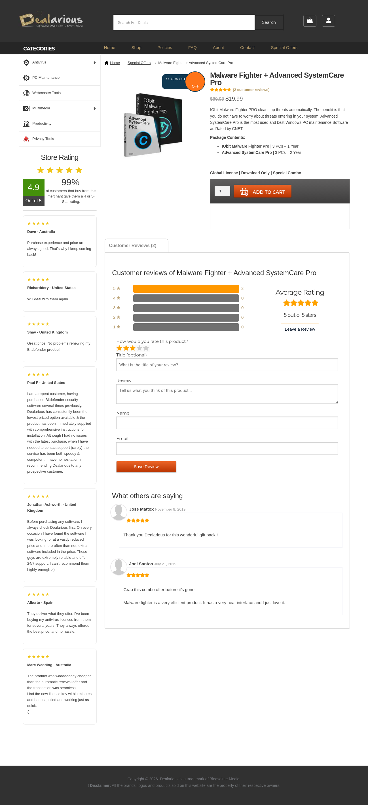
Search (269, 22)
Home (109, 47)
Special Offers (284, 47)
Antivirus (59, 63)
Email (123, 438)
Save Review (146, 466)
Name (123, 413)
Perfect (146, 348)
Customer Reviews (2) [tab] (132, 245)
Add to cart (262, 192)
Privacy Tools (38, 139)
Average (133, 348)
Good (140, 348)
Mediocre (126, 348)
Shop (136, 47)
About (218, 47)
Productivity (37, 124)
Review (124, 380)
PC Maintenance (41, 78)
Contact (247, 47)
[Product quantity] (222, 191)
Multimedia (59, 108)
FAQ (192, 47)
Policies (164, 47)
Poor (120, 348)
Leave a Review (300, 329)
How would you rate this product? (152, 341)
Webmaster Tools (42, 93)
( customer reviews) (251, 90)
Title (131, 355)
